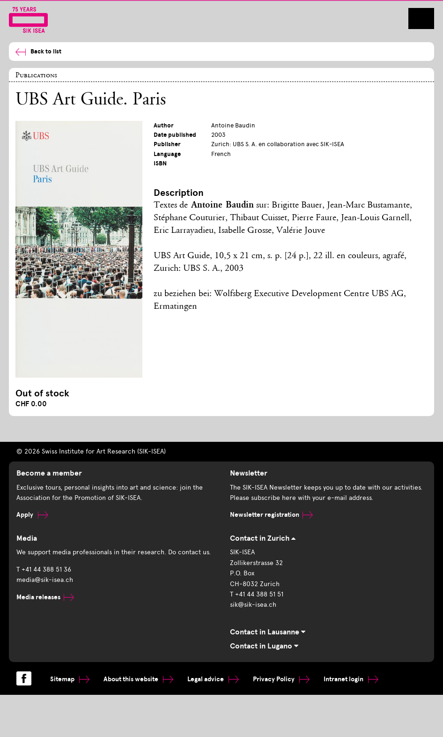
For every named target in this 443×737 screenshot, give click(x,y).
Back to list (38, 52)
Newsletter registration (271, 515)
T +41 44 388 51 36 (43, 569)
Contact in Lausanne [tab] (267, 632)
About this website (138, 679)
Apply (32, 515)
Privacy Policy (281, 679)
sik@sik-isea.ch (253, 605)
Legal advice (213, 679)
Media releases (45, 597)
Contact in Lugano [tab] (264, 646)
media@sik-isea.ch (44, 580)
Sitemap (69, 679)
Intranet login (351, 679)
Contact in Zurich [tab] (262, 538)
